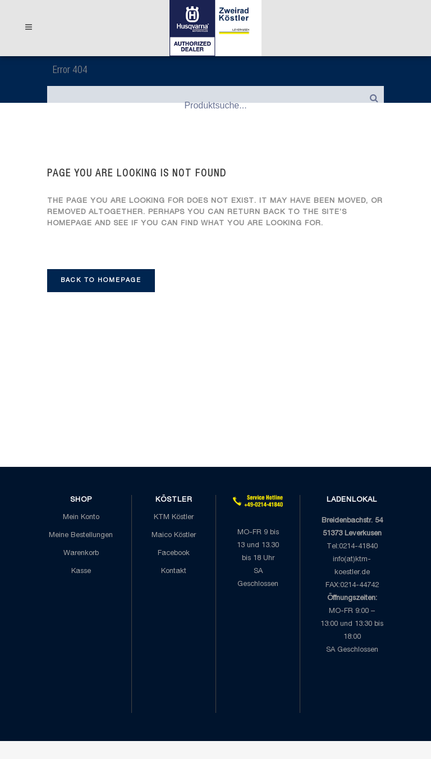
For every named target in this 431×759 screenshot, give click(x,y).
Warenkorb (81, 553)
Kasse (81, 571)
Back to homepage (101, 281)
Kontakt (173, 571)
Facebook (174, 553)
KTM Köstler (174, 517)
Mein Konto (81, 517)
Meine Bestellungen (81, 535)
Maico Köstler (174, 535)
